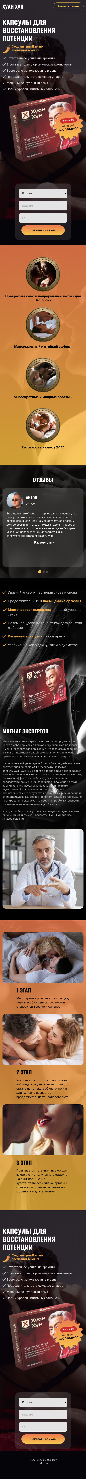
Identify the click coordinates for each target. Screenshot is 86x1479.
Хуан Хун (13, 6)
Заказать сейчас (43, 230)
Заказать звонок (68, 6)
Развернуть (43, 542)
